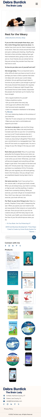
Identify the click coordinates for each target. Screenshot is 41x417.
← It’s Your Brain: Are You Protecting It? (17, 223)
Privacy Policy (8, 409)
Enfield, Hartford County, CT (16, 396)
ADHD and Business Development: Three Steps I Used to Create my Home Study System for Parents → (21, 229)
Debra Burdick (10, 38)
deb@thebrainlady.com (14, 401)
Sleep (23, 38)
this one (9, 112)
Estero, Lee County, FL (14, 398)
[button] (5, 245)
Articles (18, 38)
